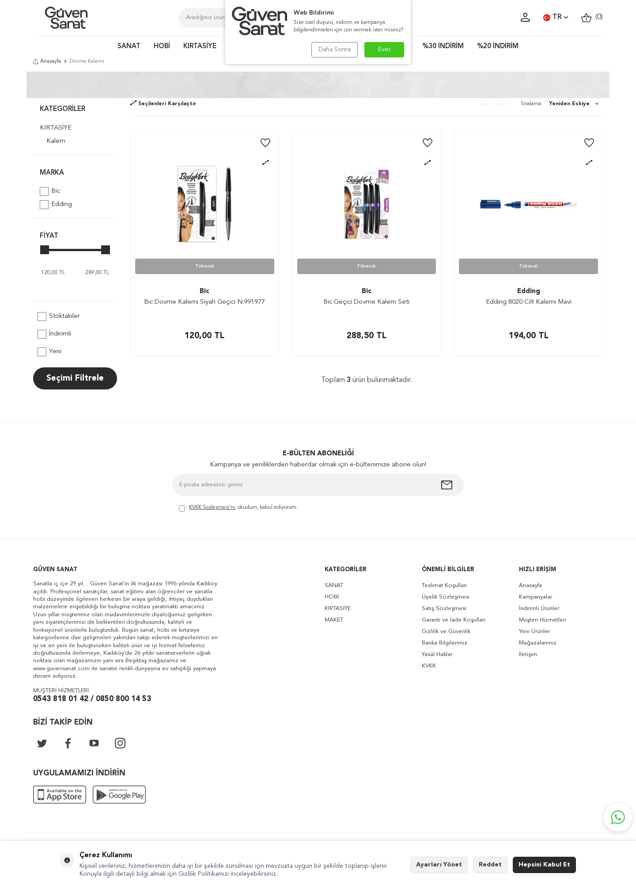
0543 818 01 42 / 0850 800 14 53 (92, 699)
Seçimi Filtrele (75, 378)
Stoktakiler (59, 316)
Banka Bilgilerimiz (444, 643)
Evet (384, 49)
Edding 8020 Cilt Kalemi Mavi (529, 302)
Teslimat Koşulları (444, 585)
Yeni (49, 351)
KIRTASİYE (199, 46)
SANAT (128, 46)
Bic (50, 191)
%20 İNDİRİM (498, 46)
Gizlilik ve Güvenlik (446, 631)
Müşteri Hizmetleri (542, 620)
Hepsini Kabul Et (544, 865)
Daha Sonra (334, 49)
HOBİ (162, 46)
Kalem (55, 141)
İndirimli (54, 334)
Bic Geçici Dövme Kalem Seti (366, 302)
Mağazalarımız (537, 643)
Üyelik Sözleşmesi (445, 597)
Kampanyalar (535, 597)
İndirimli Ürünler (539, 608)
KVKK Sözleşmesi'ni (212, 507)
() (592, 17)
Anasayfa (47, 61)
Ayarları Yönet (439, 865)
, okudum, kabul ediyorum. (238, 508)
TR (555, 18)
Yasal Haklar (437, 654)
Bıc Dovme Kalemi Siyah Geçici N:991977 (204, 302)
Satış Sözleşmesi (444, 608)
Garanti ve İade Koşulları (453, 620)
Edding (56, 204)
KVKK (429, 666)
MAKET (334, 620)
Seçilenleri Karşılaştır (163, 104)
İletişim (528, 654)
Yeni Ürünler (534, 631)
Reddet (490, 865)
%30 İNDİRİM (443, 46)
